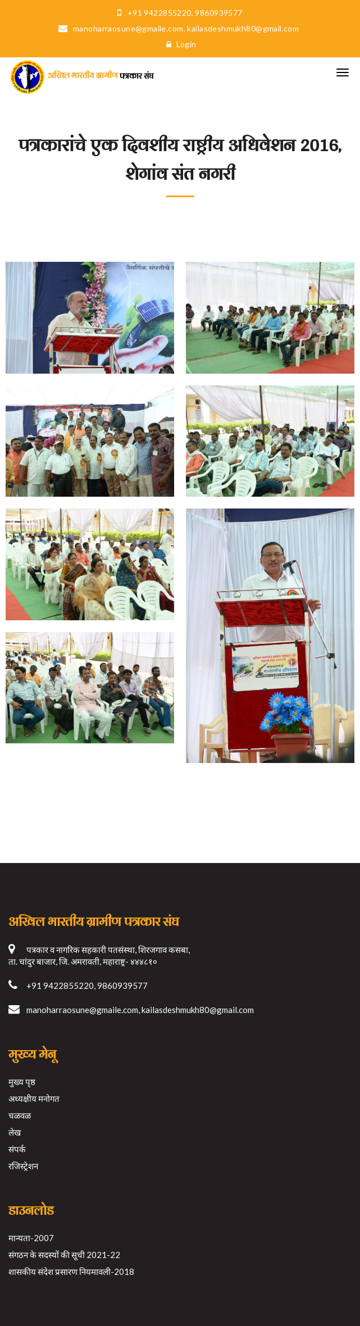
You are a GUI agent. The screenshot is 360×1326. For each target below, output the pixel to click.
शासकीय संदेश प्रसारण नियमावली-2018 (71, 1271)
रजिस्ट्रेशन (23, 1166)
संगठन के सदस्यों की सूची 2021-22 (64, 1255)
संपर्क (17, 1149)
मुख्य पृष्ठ (21, 1082)
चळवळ (19, 1115)
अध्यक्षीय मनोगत (34, 1098)
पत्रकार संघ (80, 75)
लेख (14, 1132)
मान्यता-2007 (31, 1238)
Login (179, 44)
